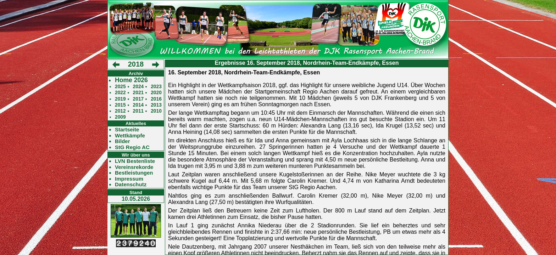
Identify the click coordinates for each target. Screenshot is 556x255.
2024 (138, 86)
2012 (120, 111)
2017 (138, 99)
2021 (138, 92)
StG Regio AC (132, 147)
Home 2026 (131, 80)
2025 (120, 86)
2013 (156, 105)
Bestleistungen (134, 173)
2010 (156, 111)
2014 (138, 105)
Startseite (127, 129)
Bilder (122, 141)
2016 (156, 99)
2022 (120, 92)
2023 (156, 86)
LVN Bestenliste (135, 161)
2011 (138, 111)
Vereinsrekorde (134, 167)
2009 (120, 117)
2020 (156, 92)
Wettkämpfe (130, 135)
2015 (120, 105)
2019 (120, 99)
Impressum (129, 179)
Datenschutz (130, 184)
